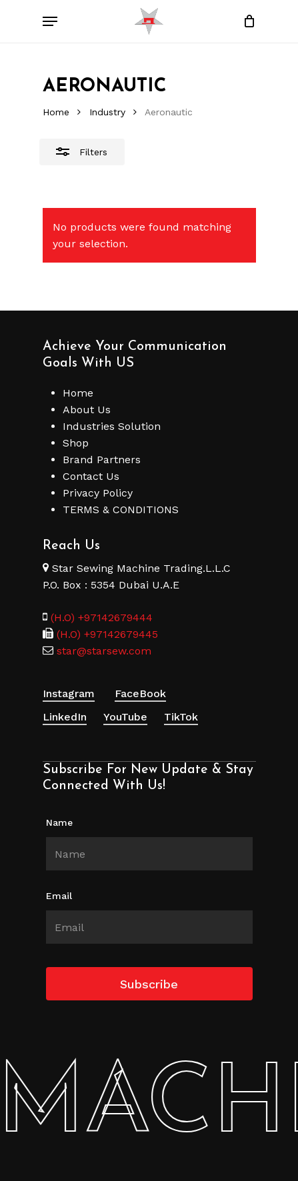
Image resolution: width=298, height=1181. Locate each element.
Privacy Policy (98, 493)
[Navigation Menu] (50, 21)
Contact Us (91, 476)
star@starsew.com (102, 650)
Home (56, 112)
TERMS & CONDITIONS (121, 509)
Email (59, 895)
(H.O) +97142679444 (102, 617)
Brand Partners (102, 459)
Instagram (69, 693)
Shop (76, 443)
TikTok (181, 716)
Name (59, 822)
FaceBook (140, 693)
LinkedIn (65, 716)
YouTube (125, 716)
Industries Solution (112, 426)
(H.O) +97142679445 (105, 634)
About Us (87, 409)
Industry (107, 112)
